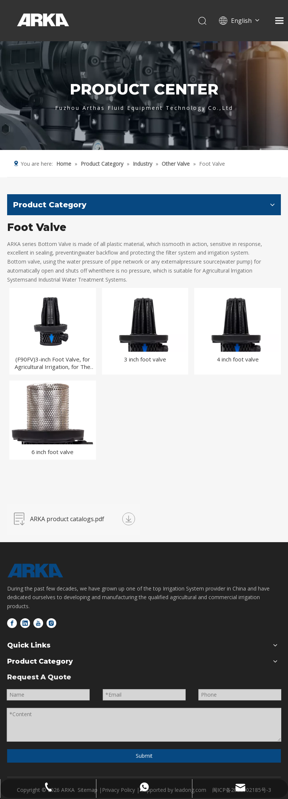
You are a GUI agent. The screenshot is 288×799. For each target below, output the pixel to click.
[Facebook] (12, 623)
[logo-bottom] (35, 570)
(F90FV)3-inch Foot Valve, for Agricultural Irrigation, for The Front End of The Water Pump (53, 362)
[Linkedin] (25, 623)
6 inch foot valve (53, 452)
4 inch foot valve (238, 359)
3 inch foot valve (145, 359)
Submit (144, 755)
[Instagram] (51, 623)
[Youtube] (38, 623)
